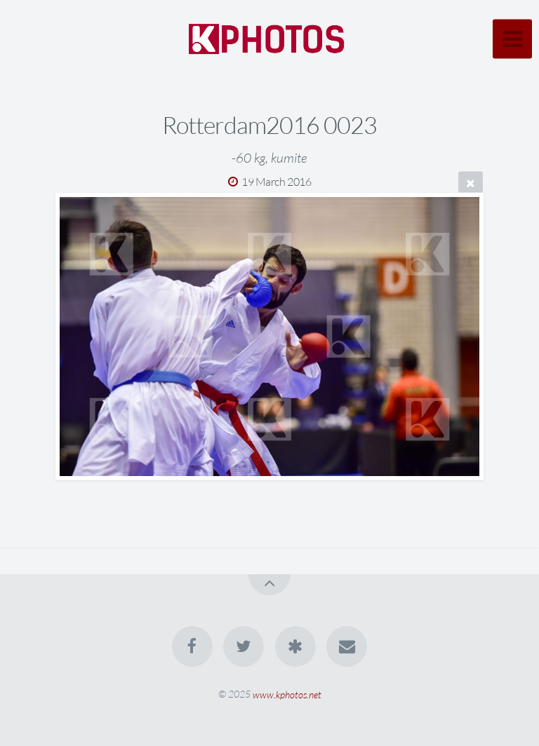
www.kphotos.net (287, 694)
